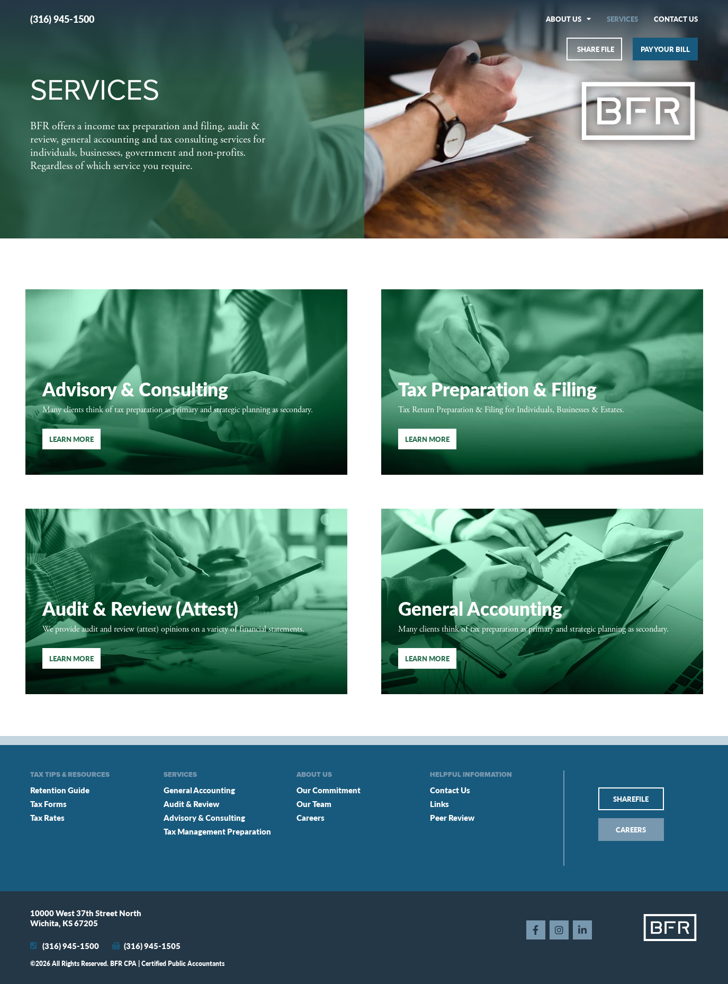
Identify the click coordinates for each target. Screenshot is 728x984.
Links (439, 803)
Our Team (313, 803)
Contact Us (676, 19)
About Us (568, 19)
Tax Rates (47, 817)
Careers (310, 817)
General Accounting (480, 608)
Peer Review (452, 817)
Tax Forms (48, 803)
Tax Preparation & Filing (497, 389)
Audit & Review (191, 803)
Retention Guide (59, 789)
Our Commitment (328, 789)
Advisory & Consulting (204, 817)
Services (622, 19)
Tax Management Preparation (217, 831)
